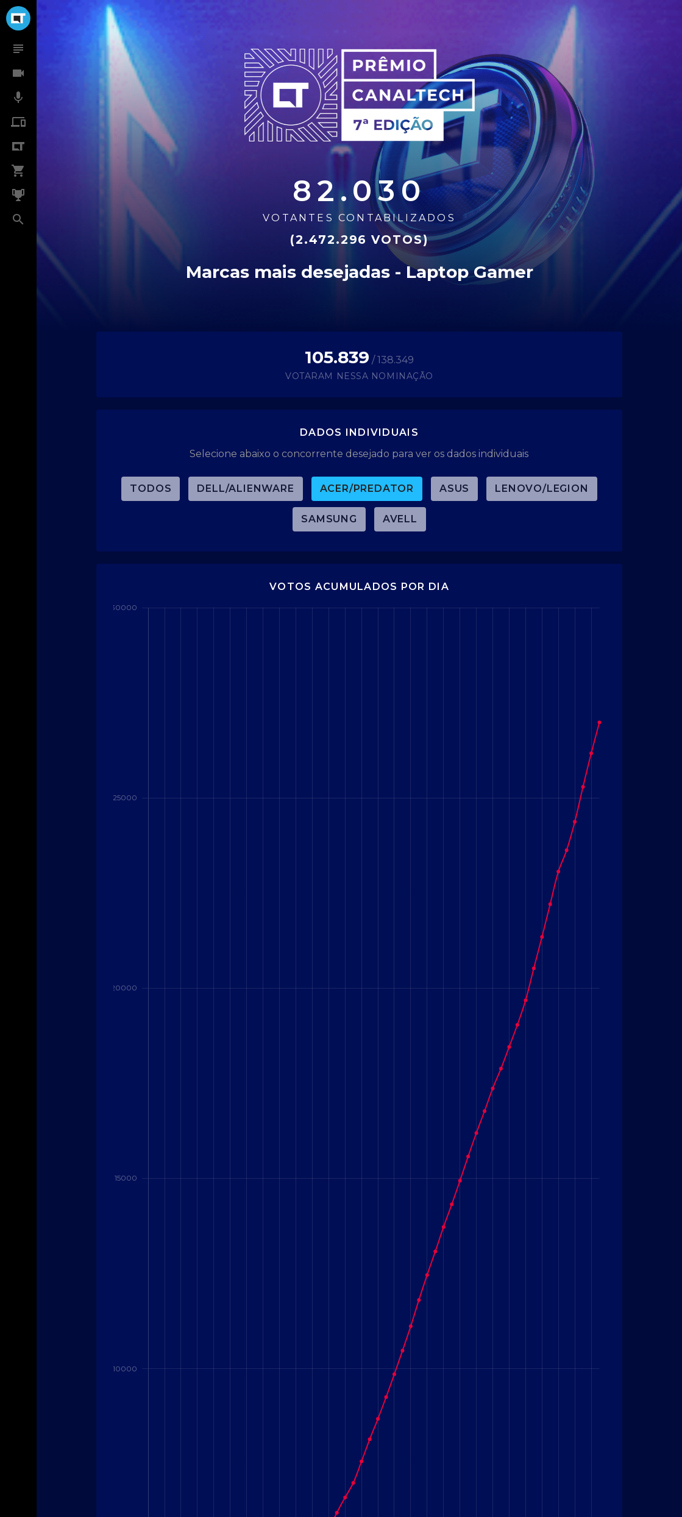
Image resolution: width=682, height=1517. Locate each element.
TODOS (150, 488)
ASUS (454, 488)
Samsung (329, 519)
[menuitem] (18, 49)
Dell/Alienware (245, 488)
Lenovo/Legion (541, 488)
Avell (400, 519)
